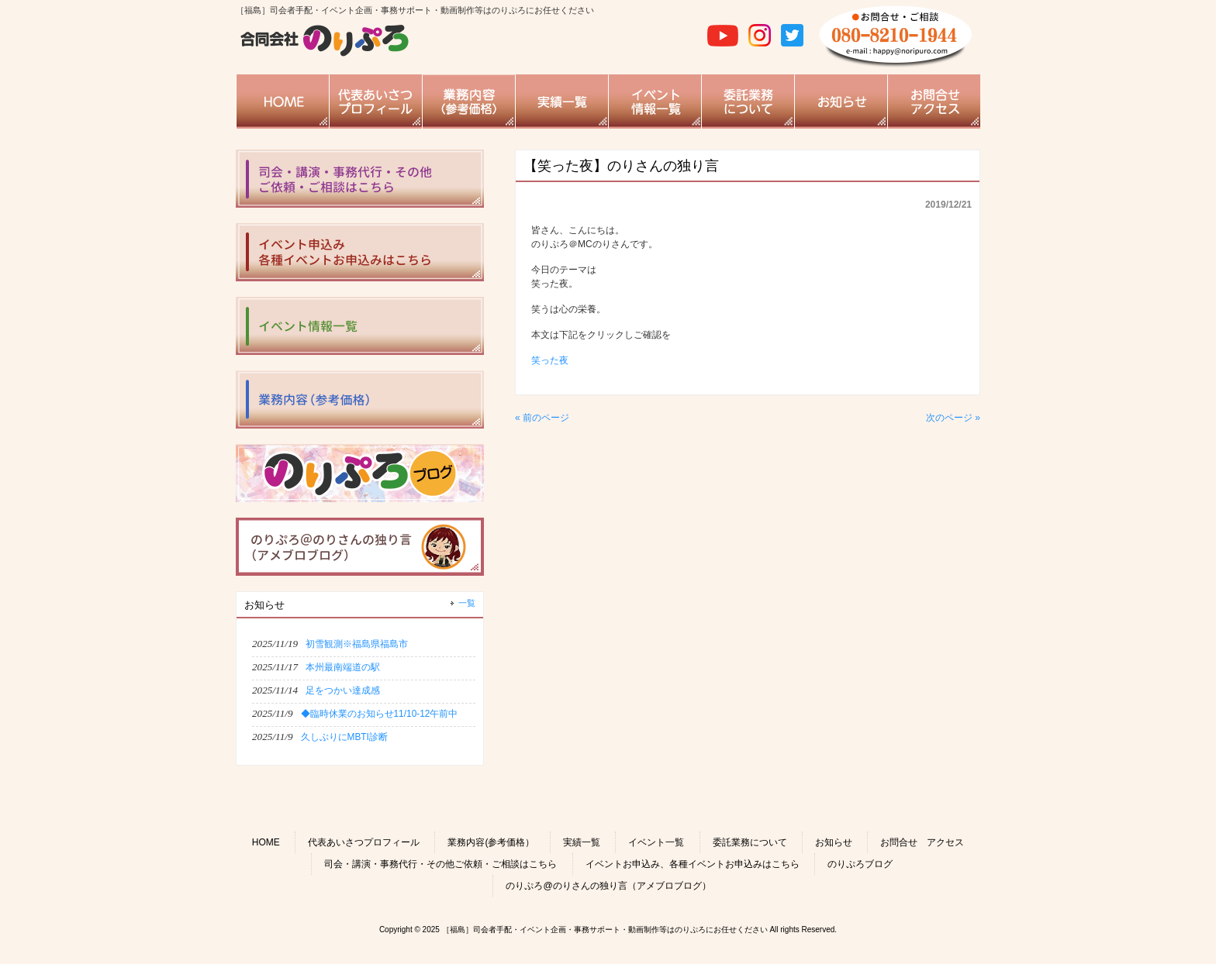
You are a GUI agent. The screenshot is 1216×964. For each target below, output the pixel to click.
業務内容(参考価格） (490, 842)
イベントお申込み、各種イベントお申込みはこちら (693, 864)
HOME (266, 842)
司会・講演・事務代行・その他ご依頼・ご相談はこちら (440, 864)
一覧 (466, 603)
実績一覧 (581, 842)
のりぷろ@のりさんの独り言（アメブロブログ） (608, 885)
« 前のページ (542, 417)
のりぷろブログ (860, 864)
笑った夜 (549, 360)
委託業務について (750, 842)
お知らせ (833, 842)
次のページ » (953, 417)
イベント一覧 (656, 842)
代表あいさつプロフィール (364, 842)
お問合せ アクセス (922, 842)
